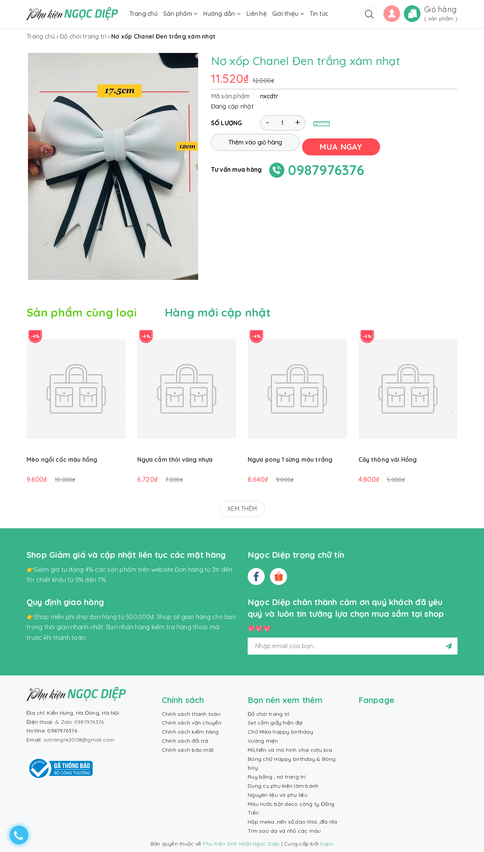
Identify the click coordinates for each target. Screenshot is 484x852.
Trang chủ (143, 13)
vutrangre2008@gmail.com (79, 739)
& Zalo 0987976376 (79, 722)
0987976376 (326, 168)
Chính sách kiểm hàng (190, 731)
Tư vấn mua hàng (236, 168)
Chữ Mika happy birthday (280, 731)
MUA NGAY (345, 145)
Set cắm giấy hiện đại (275, 722)
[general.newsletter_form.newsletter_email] (353, 646)
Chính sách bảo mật (188, 749)
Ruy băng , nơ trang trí (277, 776)
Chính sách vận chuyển (191, 722)
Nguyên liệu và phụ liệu (277, 794)
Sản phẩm (180, 13)
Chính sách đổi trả (185, 740)
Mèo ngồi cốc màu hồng (61, 459)
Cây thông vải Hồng (387, 459)
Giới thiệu (288, 13)
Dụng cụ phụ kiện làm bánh (283, 785)
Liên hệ (256, 13)
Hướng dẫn (221, 13)
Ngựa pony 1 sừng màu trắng (290, 459)
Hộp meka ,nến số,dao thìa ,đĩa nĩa (292, 821)
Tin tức (319, 13)
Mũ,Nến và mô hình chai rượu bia (290, 749)
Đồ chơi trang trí (268, 714)
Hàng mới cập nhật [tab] (218, 312)
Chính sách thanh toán (191, 714)
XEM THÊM (242, 508)
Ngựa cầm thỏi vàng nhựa (175, 459)
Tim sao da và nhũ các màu (284, 830)
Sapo (327, 843)
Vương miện (263, 740)
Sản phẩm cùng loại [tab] (81, 312)
